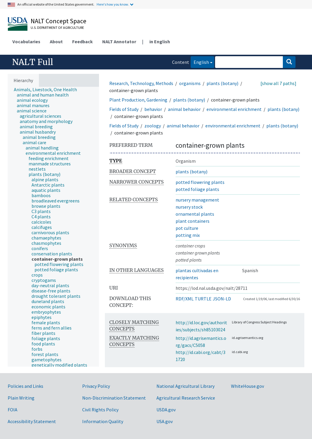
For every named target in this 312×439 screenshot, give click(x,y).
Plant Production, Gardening (138, 100)
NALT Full (32, 62)
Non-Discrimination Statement (114, 398)
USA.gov (164, 421)
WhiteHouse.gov (247, 386)
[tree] (53, 227)
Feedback (82, 41)
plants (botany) (222, 83)
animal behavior (184, 109)
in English (159, 41)
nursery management (197, 200)
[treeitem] (48, 89)
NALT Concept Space (58, 21)
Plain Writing (21, 398)
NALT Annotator (119, 41)
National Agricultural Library (185, 386)
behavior (153, 109)
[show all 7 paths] (278, 83)
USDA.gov (166, 410)
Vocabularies (26, 41)
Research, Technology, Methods (141, 83)
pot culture (187, 228)
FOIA (12, 410)
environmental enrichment (234, 109)
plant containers (192, 221)
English (200, 61)
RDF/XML (185, 299)
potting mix (188, 235)
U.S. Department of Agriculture (57, 27)
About (56, 41)
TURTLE (203, 299)
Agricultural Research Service (185, 398)
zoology (152, 126)
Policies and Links (25, 386)
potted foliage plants (197, 189)
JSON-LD (222, 299)
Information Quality (102, 421)
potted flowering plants (200, 182)
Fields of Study (123, 109)
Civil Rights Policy (100, 410)
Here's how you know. (113, 4)
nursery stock (189, 207)
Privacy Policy (96, 386)
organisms (190, 83)
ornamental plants (195, 214)
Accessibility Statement (32, 421)
